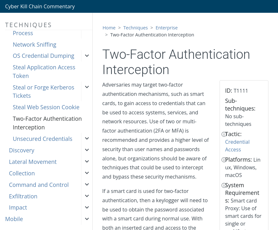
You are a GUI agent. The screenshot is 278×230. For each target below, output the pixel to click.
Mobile (14, 219)
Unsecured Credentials (42, 138)
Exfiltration (23, 196)
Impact (18, 207)
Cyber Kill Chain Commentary (40, 6)
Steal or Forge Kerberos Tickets (43, 91)
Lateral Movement (33, 161)
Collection (22, 173)
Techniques (135, 28)
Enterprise (167, 28)
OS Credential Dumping (43, 55)
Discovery (21, 150)
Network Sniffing (34, 44)
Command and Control (39, 184)
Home (109, 28)
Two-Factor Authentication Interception (47, 123)
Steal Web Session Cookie (46, 107)
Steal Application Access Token (44, 71)
